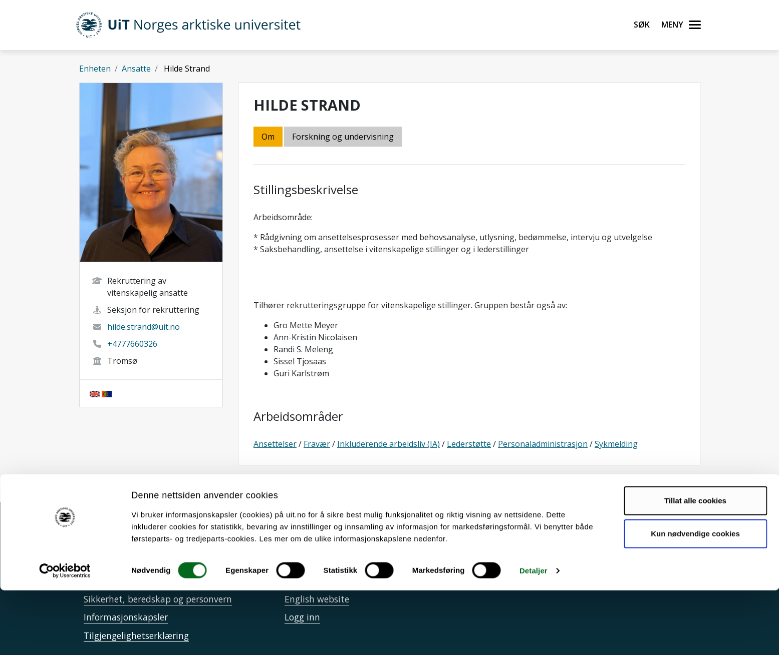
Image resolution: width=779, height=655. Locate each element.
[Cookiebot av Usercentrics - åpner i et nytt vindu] (65, 635)
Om (268, 136)
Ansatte (136, 68)
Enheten (95, 68)
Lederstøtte (469, 443)
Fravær (317, 443)
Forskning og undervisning (343, 136)
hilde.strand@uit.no (143, 326)
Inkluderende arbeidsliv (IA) (388, 443)
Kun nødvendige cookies (695, 597)
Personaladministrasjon (543, 443)
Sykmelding (616, 443)
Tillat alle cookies (695, 565)
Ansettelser (275, 443)
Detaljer (534, 635)
